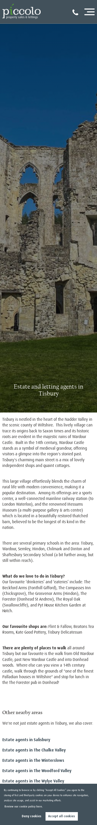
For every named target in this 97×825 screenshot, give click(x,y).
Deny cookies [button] (31, 816)
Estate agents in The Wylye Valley (33, 781)
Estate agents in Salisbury (26, 739)
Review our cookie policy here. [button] (23, 806)
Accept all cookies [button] (61, 816)
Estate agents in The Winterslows (33, 760)
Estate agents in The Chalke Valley (34, 750)
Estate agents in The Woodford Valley (36, 770)
